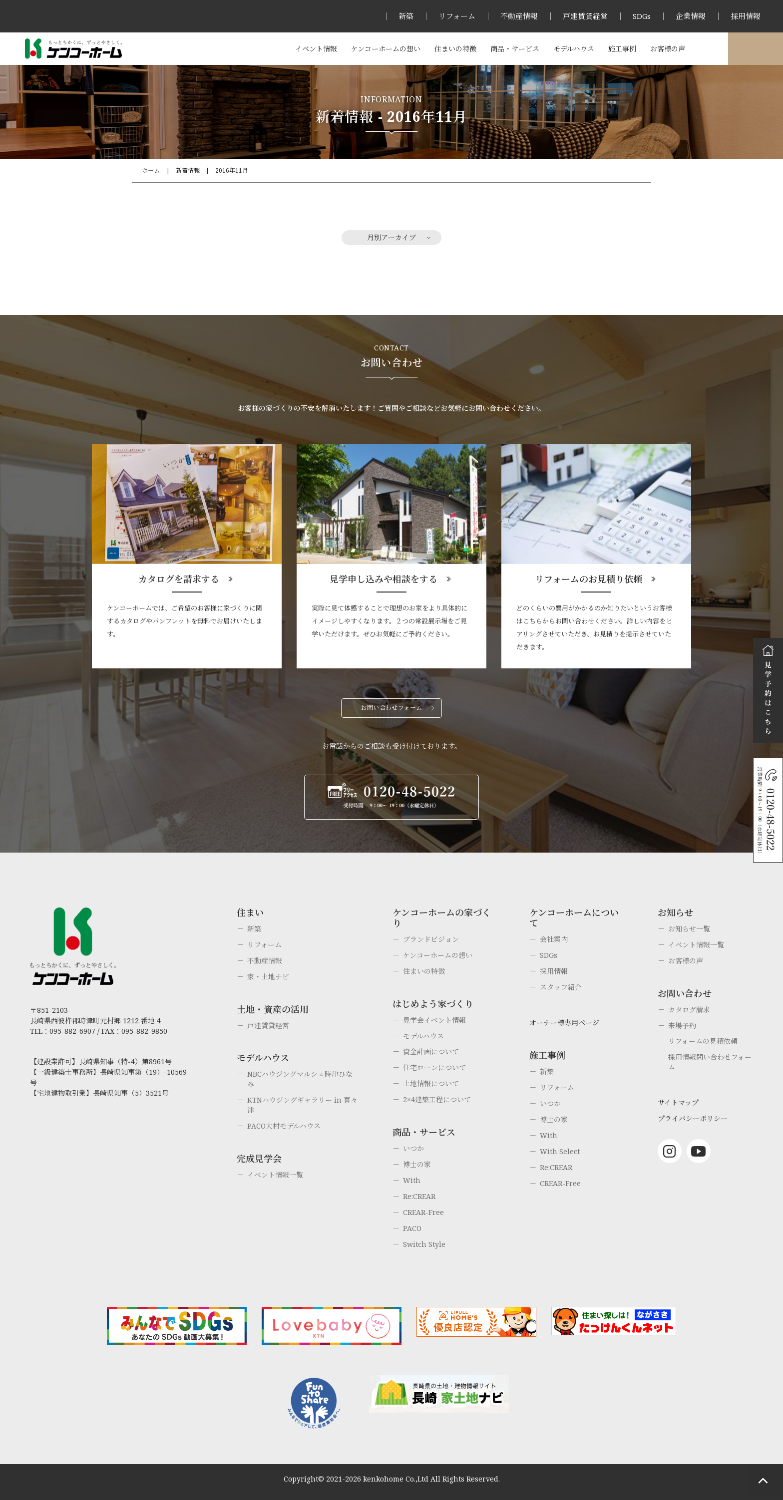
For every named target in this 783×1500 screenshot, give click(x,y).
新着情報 (188, 170)
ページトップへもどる (763, 1480)
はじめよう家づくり (432, 1004)
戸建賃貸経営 (585, 16)
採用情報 (746, 16)
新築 (405, 16)
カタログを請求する (178, 579)
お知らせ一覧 (689, 928)
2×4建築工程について (437, 1099)
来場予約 (682, 1025)
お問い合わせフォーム (391, 707)
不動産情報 (519, 16)
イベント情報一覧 (275, 1175)
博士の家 (417, 1164)
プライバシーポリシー (693, 1118)
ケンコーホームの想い (385, 48)
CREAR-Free (423, 1212)
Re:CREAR (419, 1196)
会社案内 (554, 939)
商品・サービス (514, 48)
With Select (560, 1151)
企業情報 (691, 16)
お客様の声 (667, 48)
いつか (413, 1148)
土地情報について (431, 1083)
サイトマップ (678, 1102)
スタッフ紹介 (561, 987)
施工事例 (622, 48)
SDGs (642, 16)
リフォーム (456, 16)
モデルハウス (573, 48)
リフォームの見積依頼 (703, 1041)
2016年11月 (231, 170)
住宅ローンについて (434, 1067)
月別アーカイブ (391, 237)
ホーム (151, 170)
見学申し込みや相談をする (383, 579)
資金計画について (431, 1051)
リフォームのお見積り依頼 (588, 579)
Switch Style (424, 1244)
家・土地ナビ (268, 976)
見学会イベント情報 (434, 1020)
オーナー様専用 (755, 48)
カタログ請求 (689, 1009)
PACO (412, 1228)
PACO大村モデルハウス (284, 1126)
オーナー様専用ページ (564, 1022)
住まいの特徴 (455, 48)
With (411, 1180)
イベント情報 (316, 48)
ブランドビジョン (431, 939)
